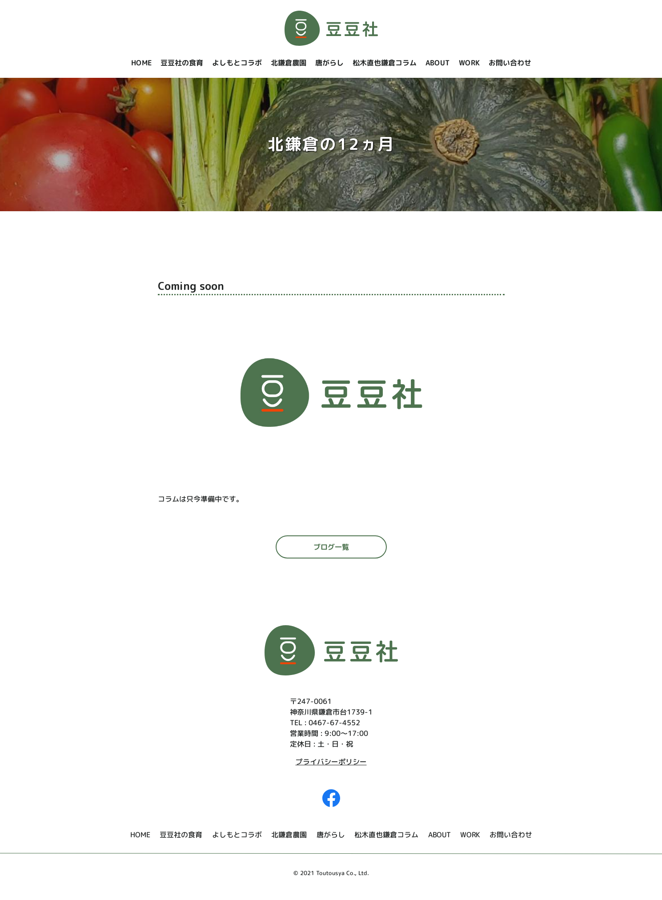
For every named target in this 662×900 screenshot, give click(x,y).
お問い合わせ (509, 63)
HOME (141, 63)
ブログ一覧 (331, 547)
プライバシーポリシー (331, 762)
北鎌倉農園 (288, 63)
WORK (468, 63)
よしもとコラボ (236, 63)
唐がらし (329, 63)
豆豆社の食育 (181, 63)
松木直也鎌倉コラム (384, 63)
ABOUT (437, 63)
